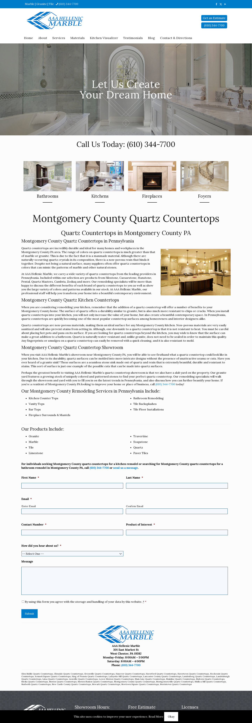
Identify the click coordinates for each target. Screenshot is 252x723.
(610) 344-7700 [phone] (68, 4)
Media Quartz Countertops (34, 681)
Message (27, 561)
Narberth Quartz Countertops (36, 684)
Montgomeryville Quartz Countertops (175, 681)
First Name (30, 477)
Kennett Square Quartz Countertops (53, 676)
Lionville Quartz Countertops (83, 679)
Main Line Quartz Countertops (150, 679)
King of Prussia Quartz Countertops (89, 676)
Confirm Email (134, 506)
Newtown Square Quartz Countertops (140, 684)
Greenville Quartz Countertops (99, 673)
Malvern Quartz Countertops (210, 679)
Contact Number (34, 524)
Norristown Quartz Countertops (176, 684)
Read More (156, 716)
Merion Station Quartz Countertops (95, 681)
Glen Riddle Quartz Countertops (37, 673)
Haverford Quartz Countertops (161, 673)
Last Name (134, 477)
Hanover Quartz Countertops (130, 673)
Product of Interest (140, 524)
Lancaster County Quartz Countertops (162, 676)
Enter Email (29, 506)
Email (26, 499)
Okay (171, 716)
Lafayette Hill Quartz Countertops (125, 676)
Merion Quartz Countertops (63, 681)
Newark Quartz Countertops (106, 684)
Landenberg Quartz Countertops (198, 676)
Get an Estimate (214, 18)
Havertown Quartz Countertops (193, 673)
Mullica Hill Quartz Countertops (210, 681)
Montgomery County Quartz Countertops (134, 681)
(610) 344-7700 (151, 144)
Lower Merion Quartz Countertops (116, 679)
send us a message (125, 467)
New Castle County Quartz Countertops (71, 684)
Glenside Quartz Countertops (68, 673)
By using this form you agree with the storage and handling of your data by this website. (85, 601)
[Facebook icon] (216, 4)
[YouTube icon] (225, 4)
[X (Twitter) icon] (220, 4)
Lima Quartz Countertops (55, 679)
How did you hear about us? (41, 545)
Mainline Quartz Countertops (180, 679)
